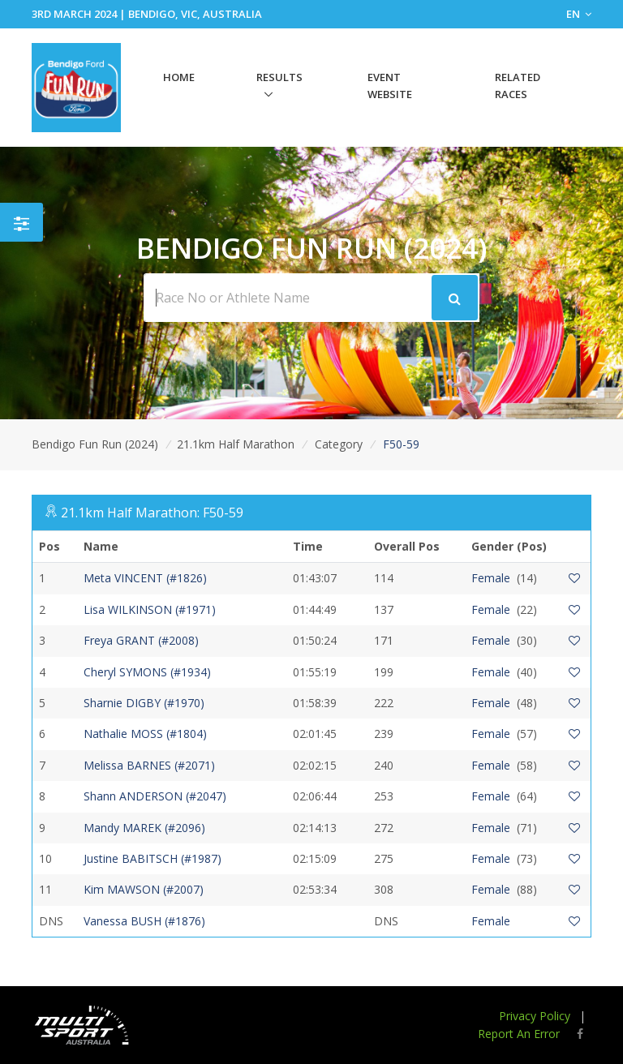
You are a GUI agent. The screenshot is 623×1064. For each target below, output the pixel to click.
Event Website (389, 85)
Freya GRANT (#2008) (141, 640)
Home (179, 77)
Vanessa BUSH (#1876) (144, 921)
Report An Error (519, 1033)
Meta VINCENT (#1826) (145, 578)
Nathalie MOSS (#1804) (145, 733)
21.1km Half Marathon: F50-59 (152, 512)
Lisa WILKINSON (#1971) (150, 609)
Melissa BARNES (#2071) (149, 765)
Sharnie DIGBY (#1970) (144, 702)
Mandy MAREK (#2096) (144, 827)
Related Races (517, 85)
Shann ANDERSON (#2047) (155, 796)
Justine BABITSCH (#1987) (152, 858)
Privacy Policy (534, 1015)
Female (490, 578)
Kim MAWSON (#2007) (144, 889)
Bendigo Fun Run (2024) (95, 444)
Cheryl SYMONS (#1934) (147, 672)
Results (279, 77)
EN (578, 13)
